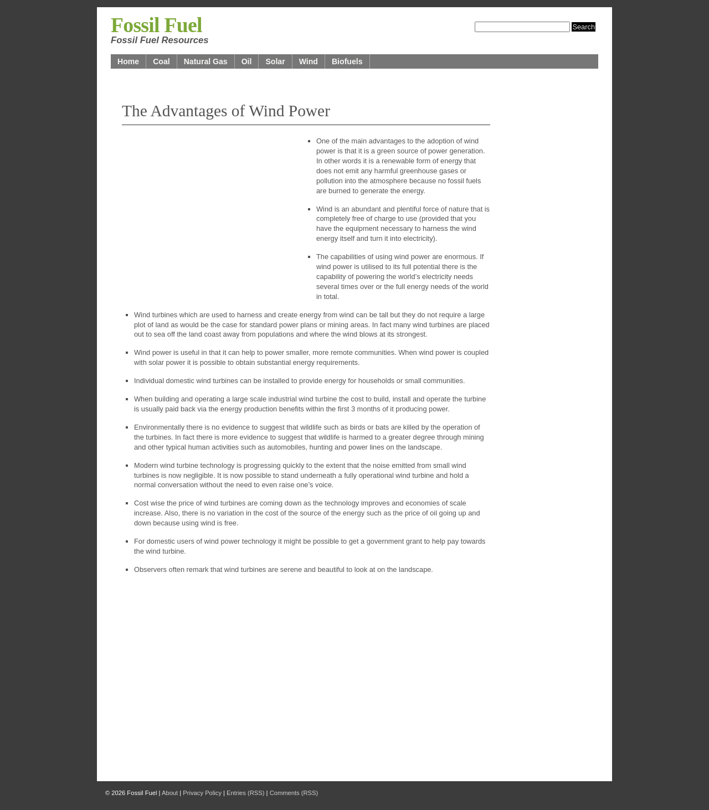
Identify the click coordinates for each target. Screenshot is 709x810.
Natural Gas (206, 61)
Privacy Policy (202, 793)
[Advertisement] (205, 217)
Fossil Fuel (156, 25)
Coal (161, 61)
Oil (247, 61)
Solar (275, 61)
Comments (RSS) (294, 793)
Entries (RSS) (245, 793)
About (170, 793)
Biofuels (347, 61)
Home (128, 61)
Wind (308, 61)
